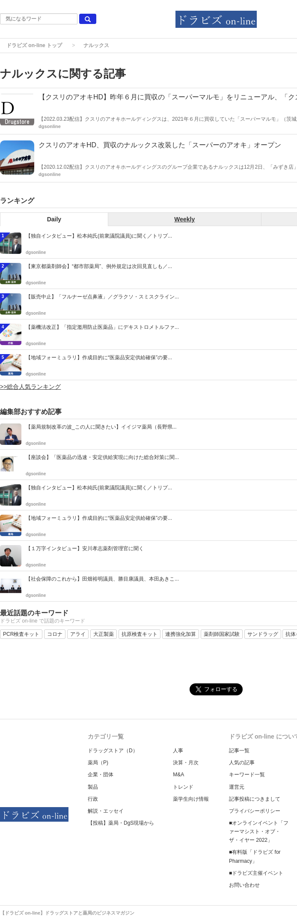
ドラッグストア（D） (113, 751)
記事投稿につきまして (254, 799)
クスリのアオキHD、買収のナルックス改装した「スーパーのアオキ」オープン (160, 145)
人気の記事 (242, 763)
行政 (93, 799)
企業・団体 (100, 775)
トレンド (183, 787)
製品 (93, 787)
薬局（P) (98, 763)
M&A (178, 775)
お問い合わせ (244, 885)
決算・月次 (186, 763)
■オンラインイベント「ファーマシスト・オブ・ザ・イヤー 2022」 (258, 831)
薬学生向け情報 (191, 799)
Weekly (184, 219)
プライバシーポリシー (254, 811)
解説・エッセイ (106, 811)
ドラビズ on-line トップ (34, 45)
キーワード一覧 (247, 775)
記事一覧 (239, 751)
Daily (54, 219)
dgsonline (50, 126)
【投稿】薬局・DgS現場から (121, 823)
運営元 (236, 787)
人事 (178, 751)
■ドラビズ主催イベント (256, 873)
